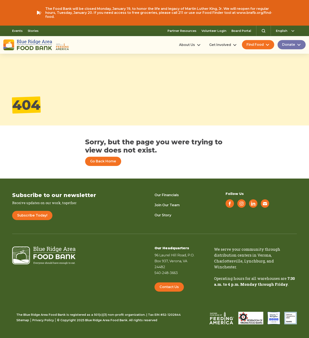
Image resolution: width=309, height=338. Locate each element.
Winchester (225, 266)
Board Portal (241, 31)
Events (17, 31)
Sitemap (22, 320)
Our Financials (166, 195)
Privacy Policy (43, 320)
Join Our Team (167, 205)
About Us (187, 45)
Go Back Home (103, 161)
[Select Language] (286, 30)
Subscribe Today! (32, 215)
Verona (264, 255)
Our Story (162, 215)
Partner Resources (181, 31)
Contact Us (169, 287)
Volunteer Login (213, 31)
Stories (33, 31)
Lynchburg (254, 261)
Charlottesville (228, 261)
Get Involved (220, 45)
